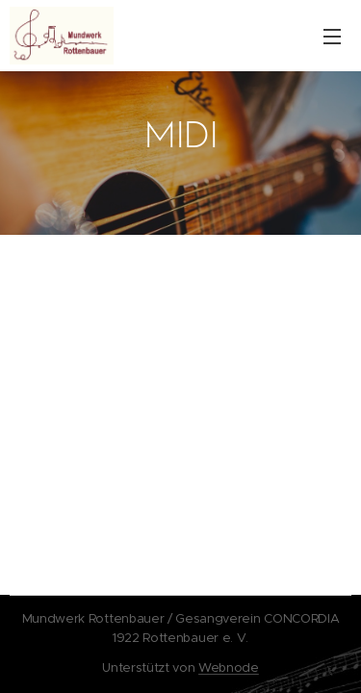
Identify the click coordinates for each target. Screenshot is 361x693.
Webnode (228, 667)
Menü (332, 37)
